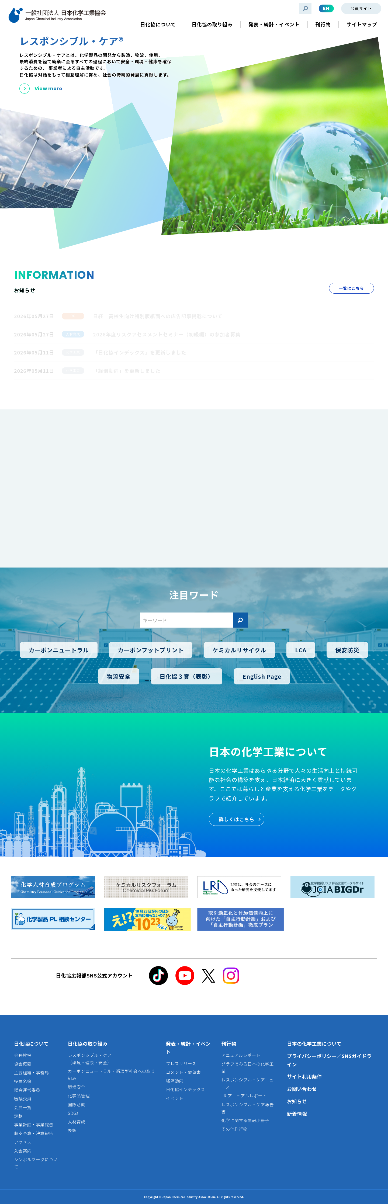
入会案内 (23, 1151)
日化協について (31, 1043)
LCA (300, 650)
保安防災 (347, 650)
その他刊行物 (234, 1129)
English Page (261, 676)
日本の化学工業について (314, 1043)
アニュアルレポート (241, 1055)
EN (326, 8)
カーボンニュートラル (59, 650)
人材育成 (76, 1122)
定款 (18, 1116)
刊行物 (228, 1043)
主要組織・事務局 (31, 1073)
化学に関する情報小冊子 (245, 1120)
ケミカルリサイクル (239, 650)
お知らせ (297, 1101)
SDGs (73, 1113)
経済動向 (174, 1081)
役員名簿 (23, 1081)
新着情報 (297, 1113)
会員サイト (361, 8)
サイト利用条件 (304, 1076)
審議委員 (23, 1098)
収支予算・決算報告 (33, 1133)
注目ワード (194, 594)
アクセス (22, 1142)
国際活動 (76, 1104)
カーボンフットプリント (151, 650)
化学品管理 (79, 1095)
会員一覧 (23, 1107)
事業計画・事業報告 (33, 1125)
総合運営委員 (27, 1090)
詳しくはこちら (237, 819)
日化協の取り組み (88, 1043)
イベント (174, 1098)
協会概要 (23, 1064)
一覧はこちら (351, 288)
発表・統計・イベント (188, 1047)
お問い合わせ (302, 1088)
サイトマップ (362, 24)
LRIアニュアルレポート (244, 1095)
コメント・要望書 (183, 1072)
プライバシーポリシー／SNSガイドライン (329, 1060)
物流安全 (119, 676)
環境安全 (76, 1087)
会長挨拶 (23, 1055)
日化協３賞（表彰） (187, 676)
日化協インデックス (185, 1089)
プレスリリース (181, 1063)
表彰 (72, 1130)
